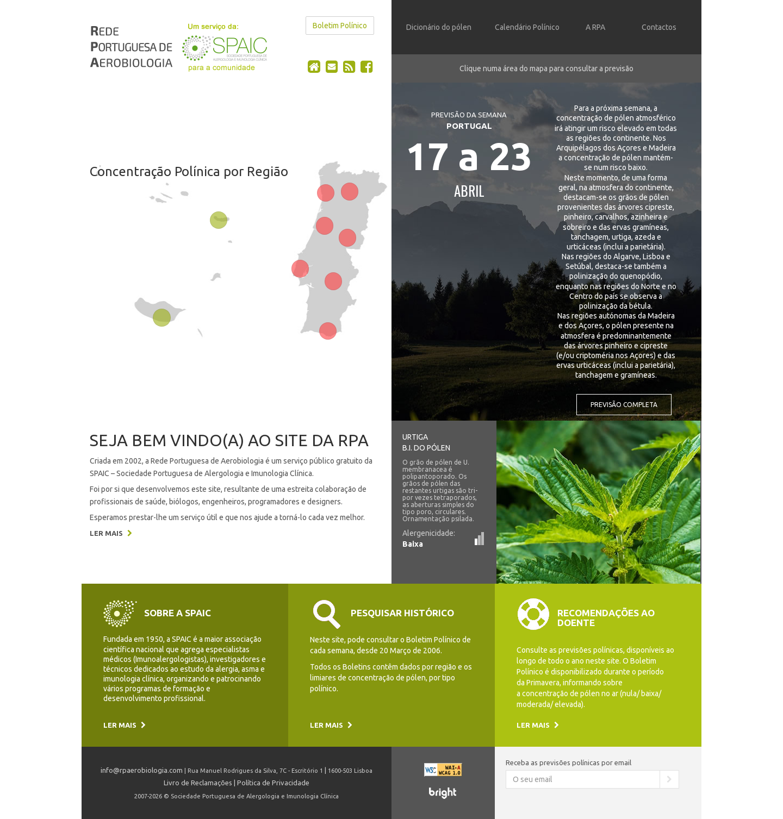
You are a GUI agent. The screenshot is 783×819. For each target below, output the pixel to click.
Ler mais (111, 533)
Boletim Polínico (340, 25)
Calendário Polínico (527, 27)
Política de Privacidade (273, 782)
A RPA (595, 27)
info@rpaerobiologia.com (142, 770)
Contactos (659, 27)
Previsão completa (624, 404)
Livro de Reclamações (198, 782)
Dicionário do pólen (438, 27)
